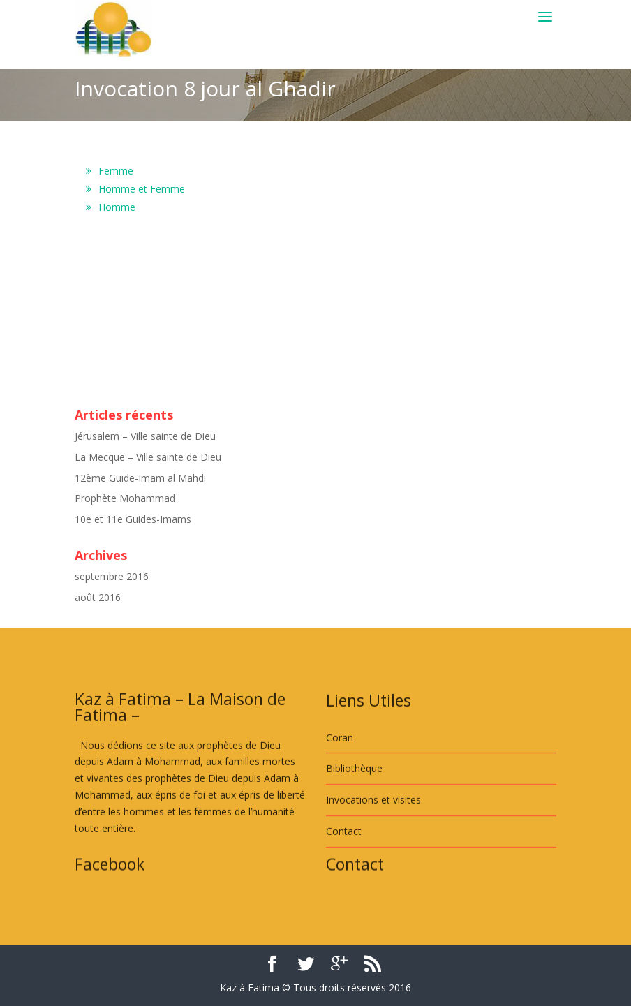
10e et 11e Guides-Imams (133, 519)
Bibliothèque (354, 819)
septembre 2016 (112, 576)
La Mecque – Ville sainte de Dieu (148, 457)
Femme (115, 170)
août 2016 (98, 597)
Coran (339, 787)
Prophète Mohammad (125, 498)
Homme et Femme (141, 188)
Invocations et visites (373, 850)
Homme (116, 207)
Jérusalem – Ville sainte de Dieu (145, 436)
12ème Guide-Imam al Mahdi (140, 477)
